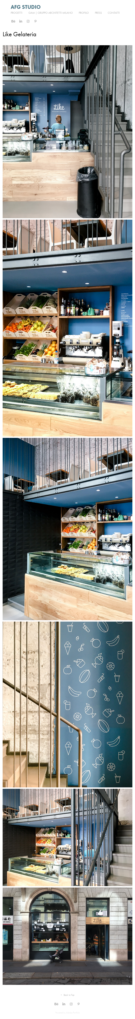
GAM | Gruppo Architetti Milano (50, 12)
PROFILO (84, 12)
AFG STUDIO (26, 7)
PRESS (98, 12)
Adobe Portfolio (73, 1012)
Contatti (114, 12)
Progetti (16, 12)
